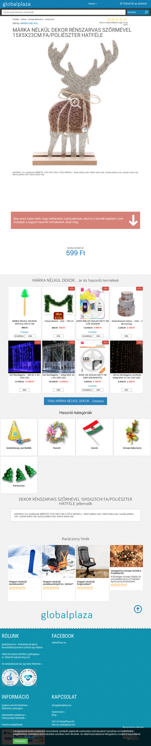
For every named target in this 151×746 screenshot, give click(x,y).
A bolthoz (19, 336)
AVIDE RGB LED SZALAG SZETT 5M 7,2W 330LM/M (92, 322)
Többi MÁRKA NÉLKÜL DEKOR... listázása (75, 401)
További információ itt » (25, 737)
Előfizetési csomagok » (12, 708)
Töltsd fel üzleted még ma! (17, 657)
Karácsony (49, 19)
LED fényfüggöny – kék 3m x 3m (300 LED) (24, 376)
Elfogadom (20, 741)
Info (30, 336)
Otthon (24, 19)
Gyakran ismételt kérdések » (15, 705)
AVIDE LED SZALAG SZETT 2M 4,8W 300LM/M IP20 (93, 376)
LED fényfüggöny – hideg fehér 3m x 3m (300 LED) (58, 376)
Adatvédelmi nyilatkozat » (14, 715)
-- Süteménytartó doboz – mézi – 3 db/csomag (126, 322)
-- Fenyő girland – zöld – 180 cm (58, 321)
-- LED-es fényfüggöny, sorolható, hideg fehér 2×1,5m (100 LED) (127, 376)
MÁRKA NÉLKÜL (29, 23)
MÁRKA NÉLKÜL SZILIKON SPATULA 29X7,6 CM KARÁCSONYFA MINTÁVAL (24, 322)
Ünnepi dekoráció (35, 19)
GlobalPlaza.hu (59, 642)
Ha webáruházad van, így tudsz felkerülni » (22, 663)
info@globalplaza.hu (61, 705)
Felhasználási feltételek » (14, 718)
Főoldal (16, 19)
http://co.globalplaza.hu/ (63, 724)
